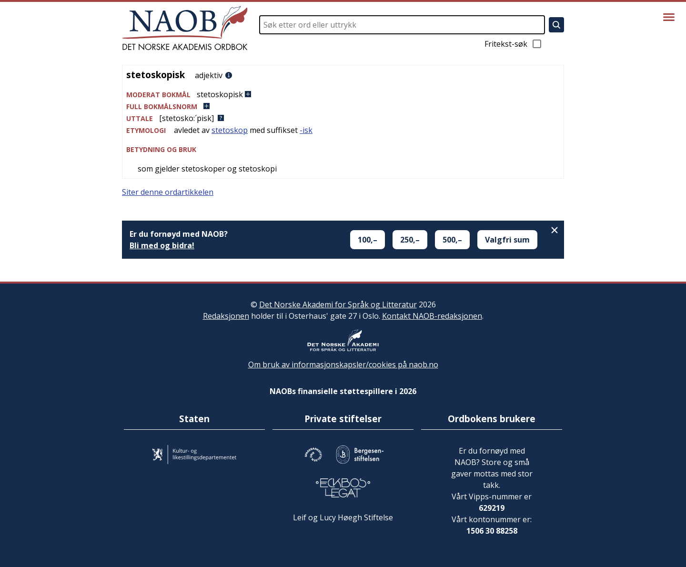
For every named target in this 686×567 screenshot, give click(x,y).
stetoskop (230, 130)
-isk (306, 130)
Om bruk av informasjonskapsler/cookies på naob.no (343, 364)
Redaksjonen (226, 316)
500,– (452, 239)
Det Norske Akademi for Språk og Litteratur (338, 304)
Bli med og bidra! (162, 245)
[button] (343, 95)
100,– (367, 239)
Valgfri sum (507, 239)
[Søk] (556, 24)
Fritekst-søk (513, 44)
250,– (410, 239)
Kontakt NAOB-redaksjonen (432, 316)
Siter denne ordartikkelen (167, 192)
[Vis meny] (669, 17)
